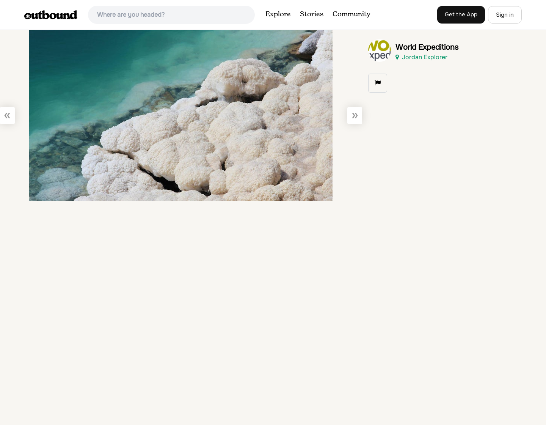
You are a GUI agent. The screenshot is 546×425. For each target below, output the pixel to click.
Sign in (505, 15)
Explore (278, 14)
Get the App (461, 14)
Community (351, 14)
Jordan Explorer (421, 57)
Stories (311, 14)
